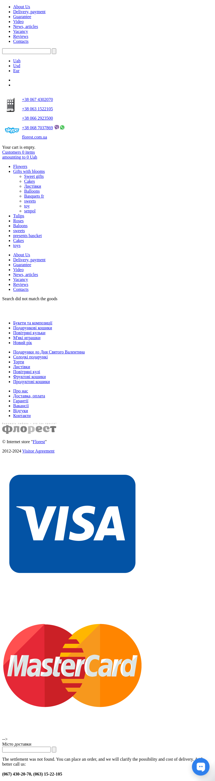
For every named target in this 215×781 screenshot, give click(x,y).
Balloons (32, 191)
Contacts (21, 41)
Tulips (18, 215)
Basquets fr (34, 196)
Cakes (29, 181)
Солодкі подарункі (30, 357)
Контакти (22, 415)
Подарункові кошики (32, 327)
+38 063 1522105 (37, 108)
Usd (16, 65)
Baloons (20, 225)
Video (18, 21)
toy (27, 206)
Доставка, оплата (29, 396)
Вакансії (21, 405)
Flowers (20, 166)
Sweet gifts (34, 176)
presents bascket (27, 235)
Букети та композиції (32, 323)
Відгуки (20, 410)
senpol (30, 211)
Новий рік (22, 342)
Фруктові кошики (29, 376)
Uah (17, 60)
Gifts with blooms (29, 171)
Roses (18, 220)
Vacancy (20, 31)
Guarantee (22, 16)
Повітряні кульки (29, 332)
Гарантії (21, 400)
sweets (30, 201)
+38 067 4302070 (37, 99)
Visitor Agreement (38, 451)
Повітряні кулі (26, 371)
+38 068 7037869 (37, 127)
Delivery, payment (29, 11)
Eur (16, 70)
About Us (21, 6)
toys (17, 245)
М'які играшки (27, 337)
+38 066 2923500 (37, 118)
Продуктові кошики (31, 381)
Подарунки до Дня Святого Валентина (49, 352)
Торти (18, 361)
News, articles (25, 26)
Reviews (20, 36)
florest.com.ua (34, 137)
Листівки (32, 186)
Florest (39, 441)
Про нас (20, 391)
